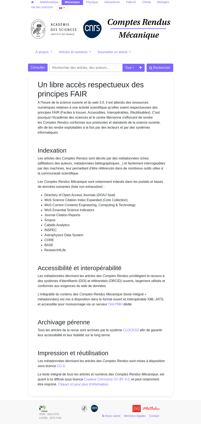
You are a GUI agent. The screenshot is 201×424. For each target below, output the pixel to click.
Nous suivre (111, 416)
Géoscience (112, 2)
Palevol (131, 2)
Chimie (146, 2)
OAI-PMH (115, 304)
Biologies (163, 2)
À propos (42, 52)
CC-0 (61, 366)
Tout (128, 67)
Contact (154, 416)
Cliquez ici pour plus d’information (83, 384)
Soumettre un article (113, 52)
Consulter (38, 67)
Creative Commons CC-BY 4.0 (107, 379)
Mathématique (49, 2)
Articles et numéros (73, 52)
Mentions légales (135, 416)
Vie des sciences (42, 7)
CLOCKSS (131, 330)
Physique (92, 2)
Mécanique (72, 2)
